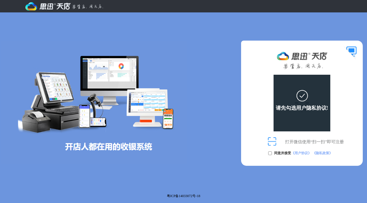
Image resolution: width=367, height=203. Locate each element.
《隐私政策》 (322, 153)
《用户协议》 (301, 153)
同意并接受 (303, 153)
